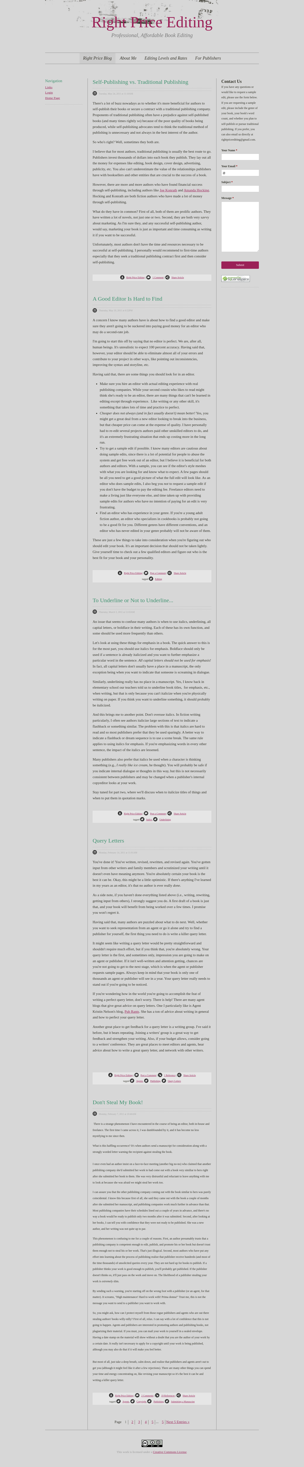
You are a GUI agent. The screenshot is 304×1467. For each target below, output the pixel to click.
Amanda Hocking (196, 190)
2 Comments (144, 1395)
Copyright (138, 1401)
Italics (146, 819)
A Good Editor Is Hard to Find (127, 299)
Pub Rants (131, 1011)
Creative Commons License (170, 1452)
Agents (136, 1081)
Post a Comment (155, 573)
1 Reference (167, 1075)
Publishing (152, 1081)
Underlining (162, 819)
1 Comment (155, 277)
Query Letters (108, 841)
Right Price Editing (152, 22)
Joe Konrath (168, 190)
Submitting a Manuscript (180, 1401)
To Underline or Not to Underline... (133, 600)
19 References (165, 1395)
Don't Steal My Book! (118, 1102)
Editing (155, 579)
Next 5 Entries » (178, 1422)
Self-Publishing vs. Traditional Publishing (140, 82)
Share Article (174, 277)
